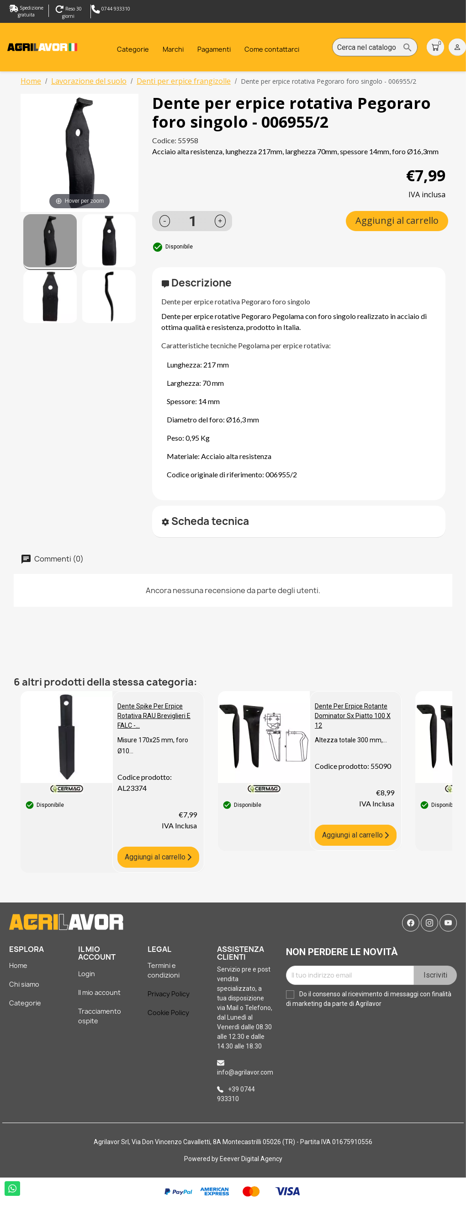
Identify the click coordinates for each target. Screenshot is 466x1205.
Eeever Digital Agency (251, 1158)
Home (18, 965)
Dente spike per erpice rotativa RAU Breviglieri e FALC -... (154, 715)
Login (86, 973)
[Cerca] (375, 47)
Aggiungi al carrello (397, 220)
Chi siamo (24, 984)
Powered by (202, 1158)
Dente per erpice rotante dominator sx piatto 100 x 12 (353, 715)
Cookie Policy (168, 1012)
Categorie (25, 1003)
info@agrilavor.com (245, 1072)
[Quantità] (192, 221)
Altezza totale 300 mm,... (351, 740)
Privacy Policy (169, 993)
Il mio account (99, 992)
